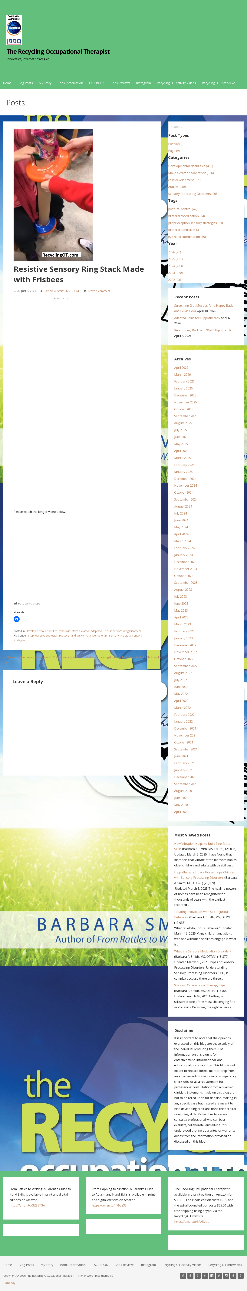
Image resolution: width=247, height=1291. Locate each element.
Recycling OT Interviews (218, 83)
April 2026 (181, 368)
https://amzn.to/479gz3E (109, 1205)
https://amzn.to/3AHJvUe (191, 1222)
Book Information (70, 83)
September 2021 (185, 749)
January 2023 (183, 638)
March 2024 (182, 541)
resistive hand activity (71, 635)
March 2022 (182, 708)
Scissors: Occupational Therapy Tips (199, 985)
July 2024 (180, 513)
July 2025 (180, 430)
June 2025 (181, 437)
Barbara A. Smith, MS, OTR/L (62, 291)
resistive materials (97, 635)
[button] (17, 619)
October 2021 (183, 742)
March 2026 (182, 374)
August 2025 (183, 423)
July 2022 (180, 680)
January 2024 (183, 555)
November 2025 (185, 402)
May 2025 (181, 444)
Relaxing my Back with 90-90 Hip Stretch (202, 330)
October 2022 (183, 659)
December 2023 (185, 562)
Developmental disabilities (41, 631)
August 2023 (183, 590)
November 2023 (185, 569)
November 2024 (185, 485)
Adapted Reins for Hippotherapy (197, 318)
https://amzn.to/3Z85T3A (27, 1205)
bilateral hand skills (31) (185, 230)
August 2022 (183, 673)
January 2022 (183, 721)
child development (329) (185, 180)
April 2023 (181, 617)
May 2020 (181, 805)
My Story (45, 83)
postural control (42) (182, 209)
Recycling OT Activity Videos (176, 83)
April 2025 (181, 451)
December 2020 (185, 777)
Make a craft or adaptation (88, 631)
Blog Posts (25, 83)
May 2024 (181, 527)
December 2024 (185, 479)
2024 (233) (175, 266)
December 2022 (185, 645)
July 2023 (180, 596)
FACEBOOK (96, 83)
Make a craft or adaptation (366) (191, 173)
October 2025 (183, 409)
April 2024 (181, 534)
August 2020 (183, 791)
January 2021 (183, 770)
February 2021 (184, 763)
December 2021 (185, 728)
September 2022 (185, 666)
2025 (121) (175, 259)
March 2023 (182, 624)
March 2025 (182, 458)
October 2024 (183, 492)
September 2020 (185, 784)
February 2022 (184, 715)
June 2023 (181, 603)
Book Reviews (120, 83)
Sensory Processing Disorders (123, 631)
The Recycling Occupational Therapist (57, 51)
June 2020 (181, 798)
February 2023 (184, 631)
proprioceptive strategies (43, 635)
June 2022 (181, 687)
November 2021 (185, 735)
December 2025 (185, 395)
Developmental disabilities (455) (190, 166)
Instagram (143, 83)
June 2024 (181, 520)
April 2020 (181, 812)
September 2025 (185, 416)
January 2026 (183, 388)
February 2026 (184, 381)
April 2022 (181, 701)
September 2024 (185, 499)
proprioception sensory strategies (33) (195, 223)
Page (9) (174, 151)
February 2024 (184, 548)
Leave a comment (99, 291)
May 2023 (181, 610)
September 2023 (185, 583)
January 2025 (183, 472)
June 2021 (181, 756)
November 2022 (185, 652)
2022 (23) (174, 280)
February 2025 (184, 465)
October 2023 (183, 576)
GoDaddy (9, 1283)
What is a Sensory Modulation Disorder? (202, 951)
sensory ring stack (120, 635)
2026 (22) (174, 252)
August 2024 (183, 506)
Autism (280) (177, 187)
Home (7, 83)
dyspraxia (64, 631)
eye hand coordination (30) (187, 237)
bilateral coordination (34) (186, 216)
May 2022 (181, 694)
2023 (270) (175, 273)
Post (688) (175, 144)
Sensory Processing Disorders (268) (193, 194)
